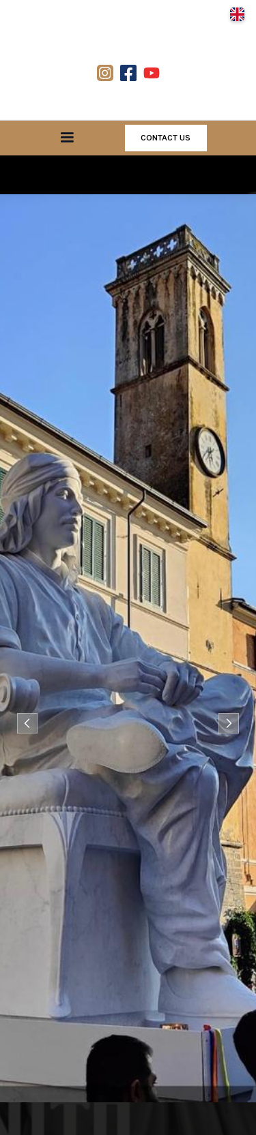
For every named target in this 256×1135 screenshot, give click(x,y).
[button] (237, 14)
